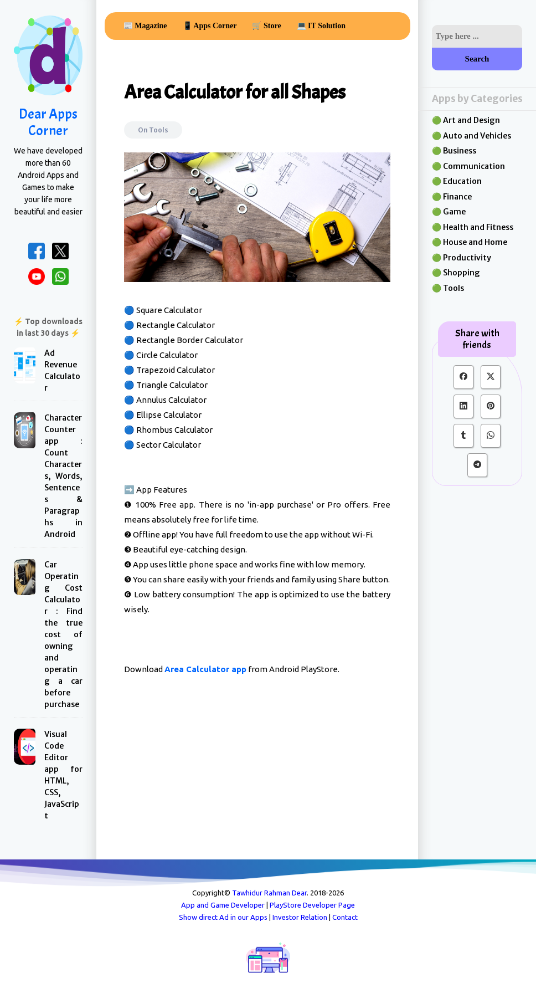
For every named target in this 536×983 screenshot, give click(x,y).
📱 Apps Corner (210, 26)
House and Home (475, 242)
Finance (457, 197)
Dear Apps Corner (48, 122)
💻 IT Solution (321, 26)
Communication (474, 166)
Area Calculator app (205, 669)
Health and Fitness (478, 227)
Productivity (467, 258)
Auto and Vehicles (477, 136)
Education (462, 181)
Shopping (461, 273)
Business (459, 151)
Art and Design (471, 120)
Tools (158, 130)
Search (477, 58)
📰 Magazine (145, 26)
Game (454, 212)
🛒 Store (266, 26)
